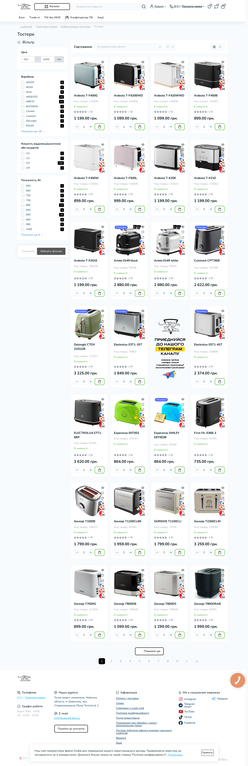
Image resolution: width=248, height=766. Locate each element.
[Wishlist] (102, 67)
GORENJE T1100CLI (167, 521)
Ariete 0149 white (166, 260)
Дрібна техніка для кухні (75, 26)
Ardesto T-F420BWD (128, 95)
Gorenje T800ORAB (207, 604)
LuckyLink (24, 26)
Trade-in (34, 17)
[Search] (144, 6)
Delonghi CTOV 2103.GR (84, 347)
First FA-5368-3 (205, 433)
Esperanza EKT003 (126, 433)
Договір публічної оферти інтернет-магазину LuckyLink (144, 732)
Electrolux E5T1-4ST (208, 345)
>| (196, 661)
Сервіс (120, 703)
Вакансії (121, 738)
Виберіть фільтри (51, 251)
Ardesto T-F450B (206, 95)
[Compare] (102, 72)
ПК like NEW (52, 17)
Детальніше (175, 755)
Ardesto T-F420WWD (169, 95)
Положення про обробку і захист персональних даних (136, 724)
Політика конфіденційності (132, 713)
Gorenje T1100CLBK (127, 521)
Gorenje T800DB (125, 604)
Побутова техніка (46, 26)
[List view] (220, 47)
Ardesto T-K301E (85, 260)
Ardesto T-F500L (125, 178)
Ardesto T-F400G (86, 95)
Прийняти (207, 752)
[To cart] (99, 126)
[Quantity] (84, 126)
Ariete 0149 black (126, 260)
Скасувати (28, 251)
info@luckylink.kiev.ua (67, 718)
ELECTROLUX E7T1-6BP (88, 435)
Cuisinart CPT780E (207, 260)
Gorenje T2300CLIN (207, 521)
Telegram (219, 698)
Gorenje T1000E (84, 521)
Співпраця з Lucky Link (130, 708)
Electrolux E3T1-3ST (128, 345)
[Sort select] (129, 46)
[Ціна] (28, 59)
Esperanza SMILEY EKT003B (166, 435)
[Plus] (91, 127)
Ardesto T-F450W (86, 178)
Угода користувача (128, 718)
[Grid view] (214, 47)
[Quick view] (102, 61)
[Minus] (77, 127)
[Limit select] (169, 46)
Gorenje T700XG (85, 604)
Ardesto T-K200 (165, 178)
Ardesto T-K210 (205, 178)
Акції (101, 17)
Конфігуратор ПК (81, 17)
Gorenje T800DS (165, 604)
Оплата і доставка (127, 698)
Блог (22, 17)
